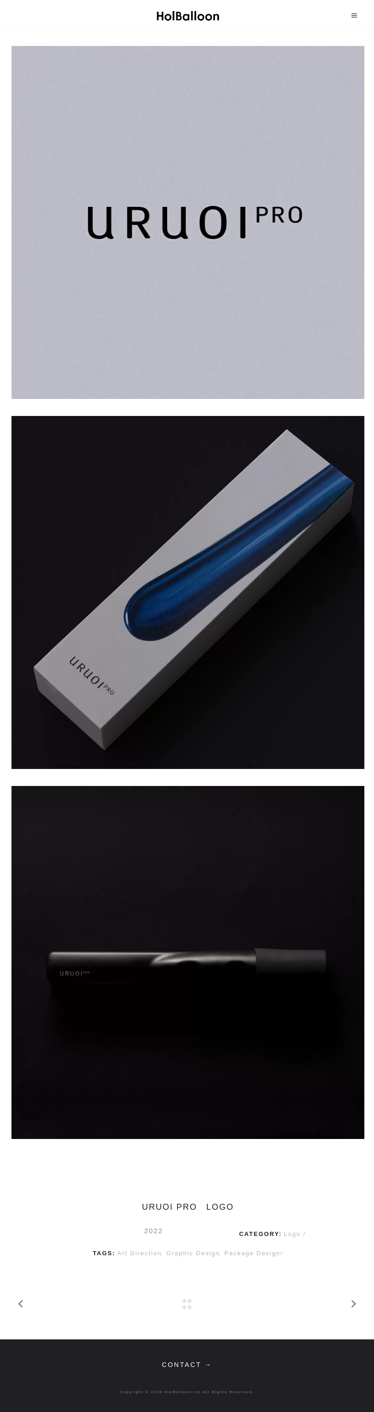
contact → (187, 1364)
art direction (139, 1253)
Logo (293, 1233)
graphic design (193, 1253)
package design (253, 1253)
